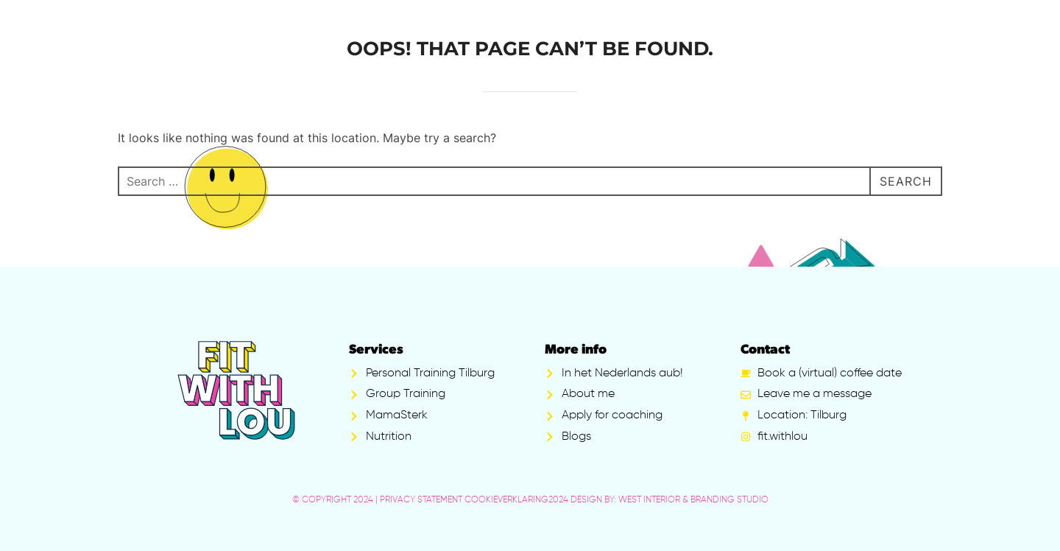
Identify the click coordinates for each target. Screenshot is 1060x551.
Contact (765, 350)
